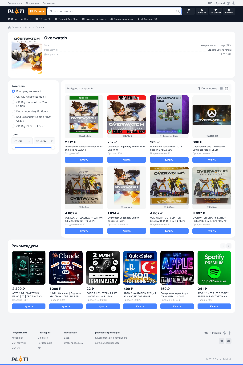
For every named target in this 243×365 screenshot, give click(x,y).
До (37, 141)
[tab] (221, 88)
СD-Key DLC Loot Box (30, 126)
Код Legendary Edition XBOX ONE (33, 118)
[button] (178, 11)
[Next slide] (228, 246)
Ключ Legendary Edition (32, 111)
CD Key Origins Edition (31, 96)
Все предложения (28, 91)
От (15, 141)
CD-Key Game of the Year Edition (32, 104)
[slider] (13, 147)
